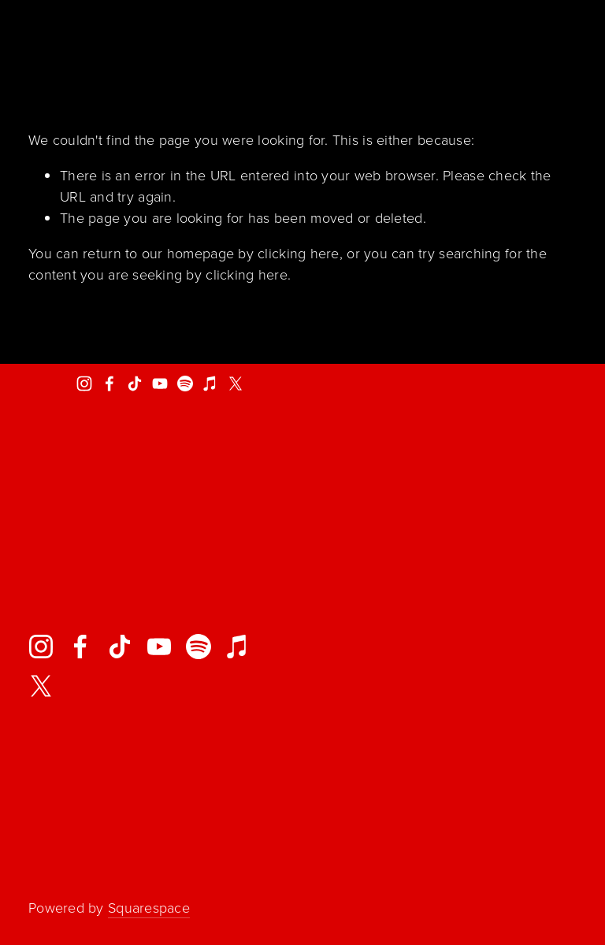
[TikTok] (135, 383)
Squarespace (149, 907)
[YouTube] (160, 383)
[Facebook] (109, 383)
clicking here (299, 252)
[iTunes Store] (210, 383)
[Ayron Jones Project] (84, 383)
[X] (235, 383)
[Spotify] (185, 383)
